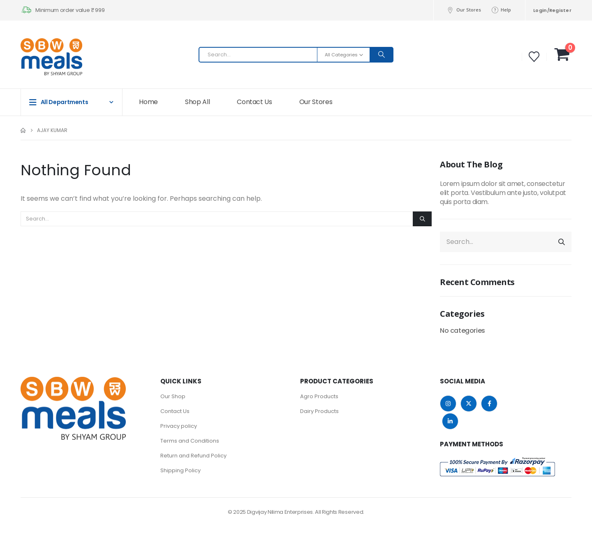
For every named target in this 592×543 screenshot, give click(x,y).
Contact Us (254, 102)
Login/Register (552, 10)
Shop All (197, 102)
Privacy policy (178, 426)
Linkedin (450, 421)
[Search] (381, 55)
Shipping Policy (180, 470)
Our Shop (172, 396)
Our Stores (463, 9)
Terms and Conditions (189, 441)
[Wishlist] (534, 56)
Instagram (448, 403)
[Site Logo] (37, 56)
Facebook (489, 403)
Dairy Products (319, 411)
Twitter (468, 403)
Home (148, 102)
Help (501, 9)
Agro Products (319, 396)
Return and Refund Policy (193, 455)
